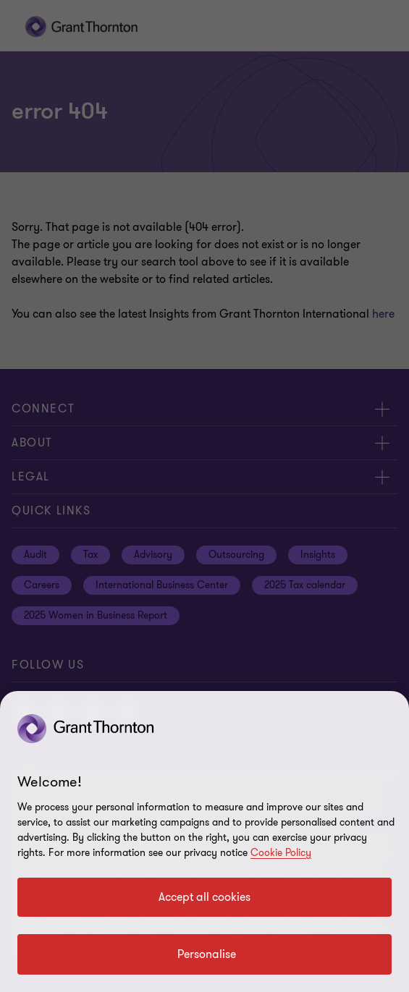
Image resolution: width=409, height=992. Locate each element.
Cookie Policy (280, 853)
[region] (204, 841)
